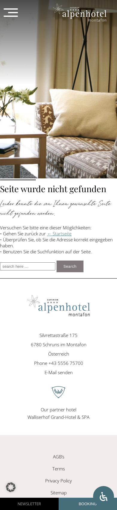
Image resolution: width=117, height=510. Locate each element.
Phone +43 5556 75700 (58, 363)
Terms (58, 469)
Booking (88, 504)
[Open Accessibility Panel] (103, 496)
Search (70, 266)
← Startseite (59, 234)
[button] (11, 487)
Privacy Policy (58, 481)
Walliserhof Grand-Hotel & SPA (58, 417)
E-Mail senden (59, 372)
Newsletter (29, 503)
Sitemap (59, 493)
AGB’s (58, 457)
